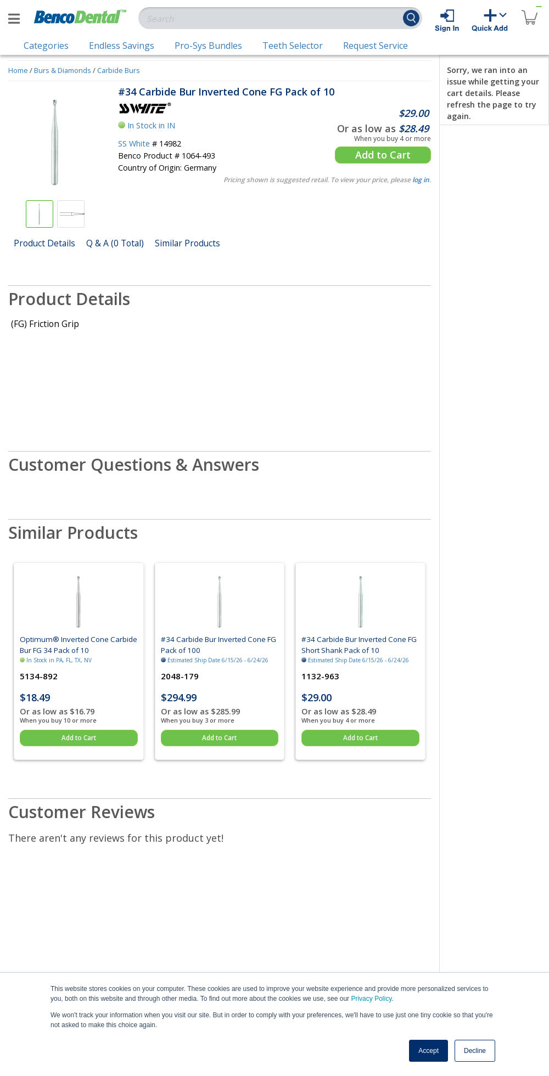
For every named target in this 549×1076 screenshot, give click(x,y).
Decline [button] (475, 1051)
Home (18, 70)
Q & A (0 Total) (115, 243)
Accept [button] (428, 1051)
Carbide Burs (118, 70)
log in (420, 179)
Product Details (44, 243)
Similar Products (187, 243)
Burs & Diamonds (62, 70)
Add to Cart (383, 154)
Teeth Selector (292, 46)
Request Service (375, 46)
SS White (134, 143)
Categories (46, 46)
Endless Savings (121, 46)
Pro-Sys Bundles (208, 46)
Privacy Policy (371, 998)
